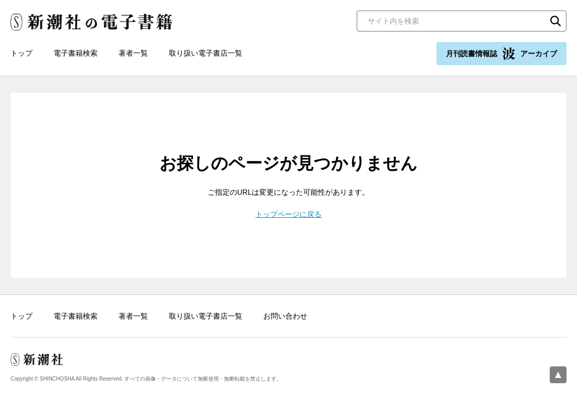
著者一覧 (133, 53)
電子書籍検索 (76, 53)
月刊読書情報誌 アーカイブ (501, 53)
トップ (21, 53)
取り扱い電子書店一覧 (205, 53)
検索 (555, 21)
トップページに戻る (288, 214)
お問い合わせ (285, 316)
